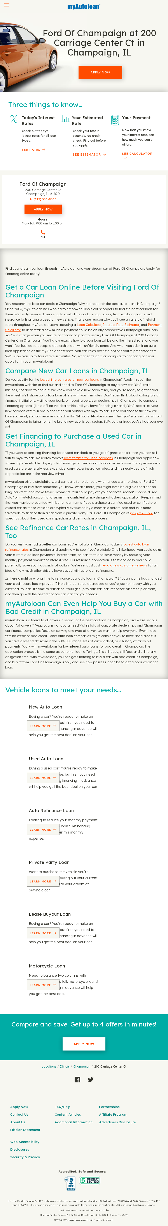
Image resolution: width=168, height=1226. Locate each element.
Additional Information (74, 1122)
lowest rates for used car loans (88, 458)
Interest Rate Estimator (121, 325)
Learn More (41, 726)
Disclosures (19, 1149)
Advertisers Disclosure (117, 1122)
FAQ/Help (62, 1107)
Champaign (82, 1066)
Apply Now (100, 72)
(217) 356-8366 (141, 513)
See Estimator (87, 154)
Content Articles (68, 1114)
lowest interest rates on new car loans (69, 379)
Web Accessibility (24, 1142)
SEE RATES (31, 150)
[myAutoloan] (82, 1180)
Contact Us (19, 1114)
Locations (49, 1066)
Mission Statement (25, 1130)
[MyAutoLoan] (84, 7)
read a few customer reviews (124, 565)
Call (43, 234)
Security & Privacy (25, 1157)
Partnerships (109, 1107)
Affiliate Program (113, 1114)
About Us (17, 1122)
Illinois (65, 1066)
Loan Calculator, (89, 325)
